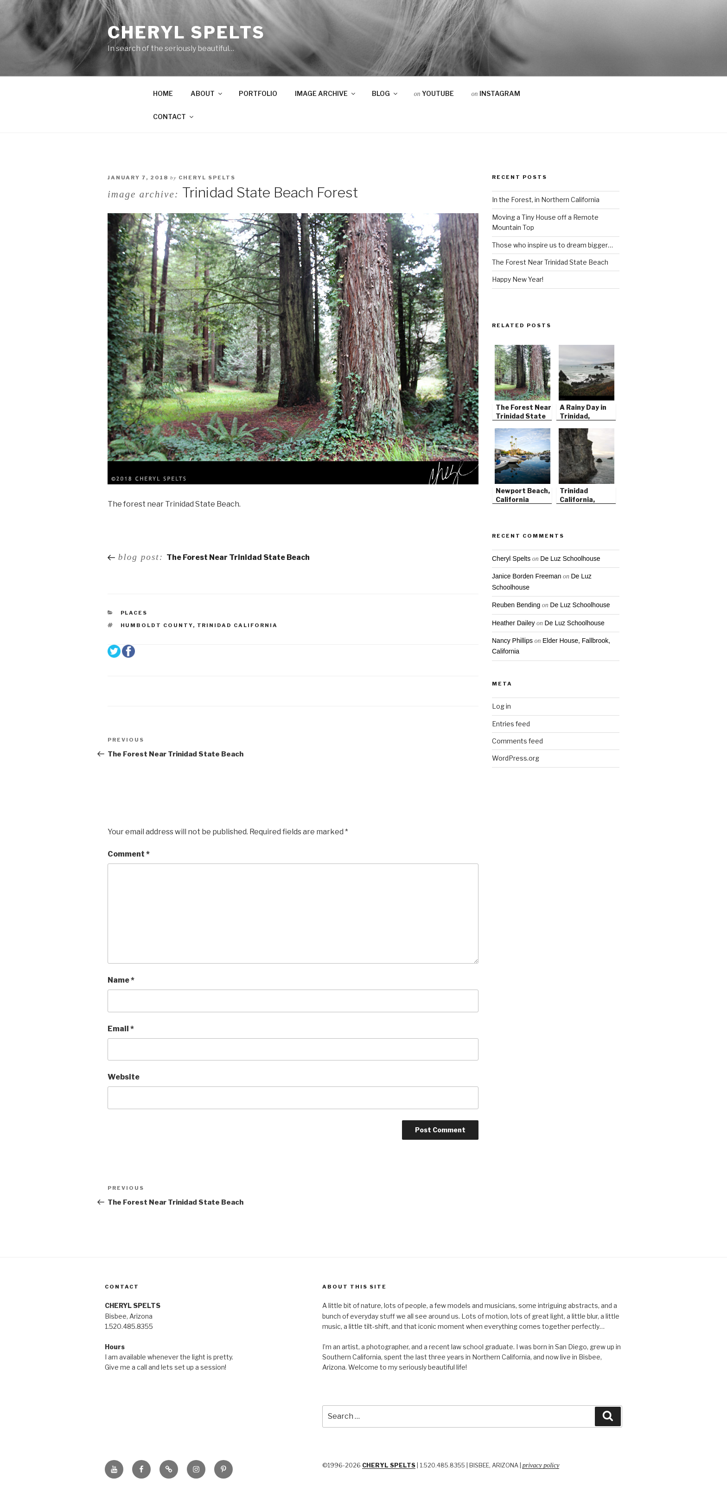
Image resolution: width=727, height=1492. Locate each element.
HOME (163, 93)
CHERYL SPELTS (388, 1465)
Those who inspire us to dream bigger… (552, 245)
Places (134, 612)
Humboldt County (157, 625)
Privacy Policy (541, 1465)
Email (121, 1028)
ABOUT (207, 93)
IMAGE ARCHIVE (326, 93)
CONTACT (174, 117)
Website (124, 1077)
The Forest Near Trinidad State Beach (550, 262)
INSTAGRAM (496, 93)
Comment (129, 854)
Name (121, 980)
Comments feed (517, 741)
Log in (501, 706)
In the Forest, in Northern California (545, 199)
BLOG (385, 93)
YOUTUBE (434, 93)
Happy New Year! (517, 279)
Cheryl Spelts (186, 32)
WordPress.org (515, 758)
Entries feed (511, 724)
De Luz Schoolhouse (570, 558)
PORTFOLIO (258, 93)
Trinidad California (237, 625)
